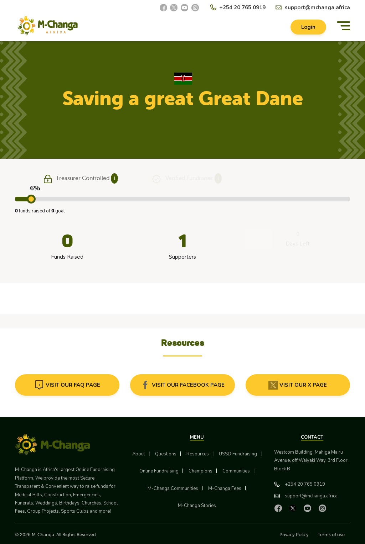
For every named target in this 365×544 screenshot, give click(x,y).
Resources (197, 454)
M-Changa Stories (197, 505)
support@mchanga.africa (317, 7)
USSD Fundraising (238, 454)
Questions (165, 454)
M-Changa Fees (224, 488)
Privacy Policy (294, 534)
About (138, 454)
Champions (200, 471)
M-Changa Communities (173, 488)
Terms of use (331, 534)
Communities (236, 471)
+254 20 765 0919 (242, 7)
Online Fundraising (159, 471)
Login (308, 27)
